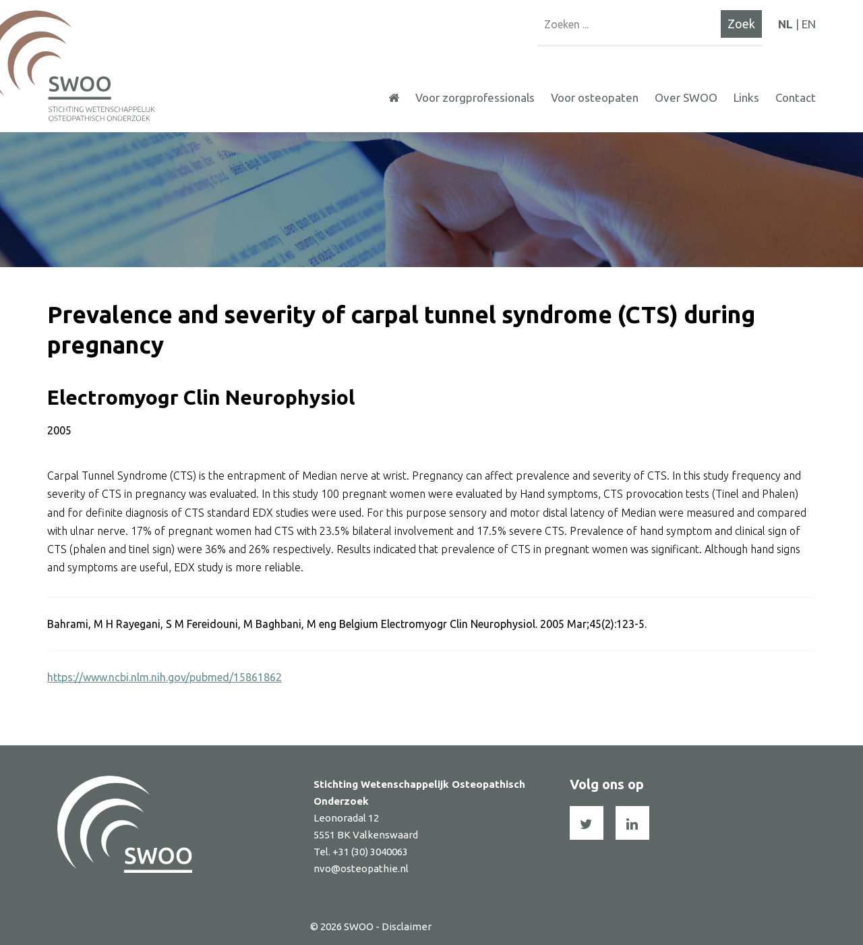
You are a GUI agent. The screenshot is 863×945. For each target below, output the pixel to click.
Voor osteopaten (594, 97)
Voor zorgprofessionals (475, 97)
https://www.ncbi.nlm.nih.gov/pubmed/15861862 (164, 677)
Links (746, 97)
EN (809, 24)
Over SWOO (686, 97)
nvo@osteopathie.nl (361, 868)
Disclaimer (407, 926)
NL (785, 24)
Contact (795, 97)
